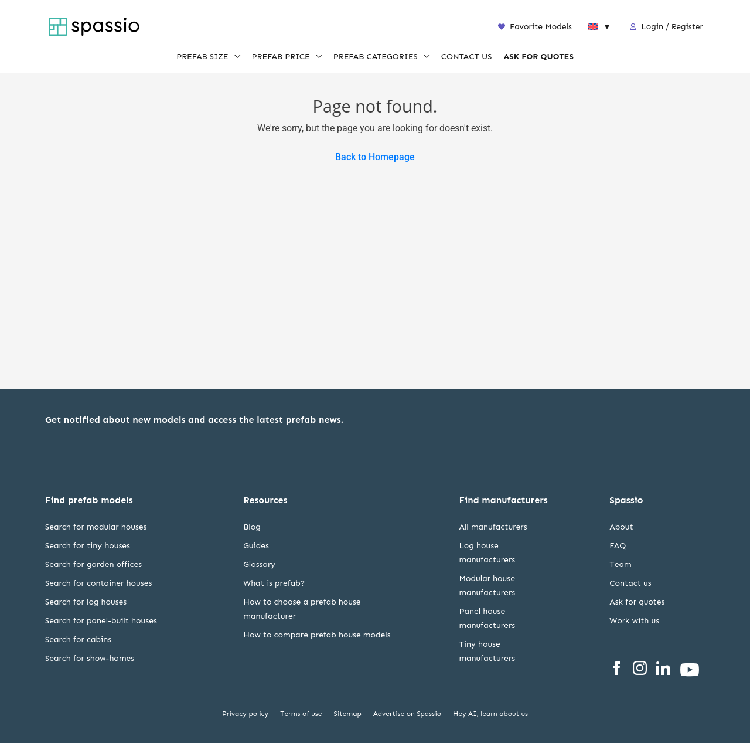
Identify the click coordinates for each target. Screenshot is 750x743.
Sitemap (348, 714)
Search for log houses (86, 602)
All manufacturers (493, 527)
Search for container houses (98, 583)
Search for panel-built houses (101, 621)
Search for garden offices (93, 564)
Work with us (634, 621)
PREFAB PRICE (281, 57)
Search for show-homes (89, 658)
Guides (256, 546)
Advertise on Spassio (407, 714)
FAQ (617, 546)
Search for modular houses (95, 527)
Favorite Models (535, 27)
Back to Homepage (375, 156)
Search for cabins (78, 639)
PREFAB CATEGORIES (375, 57)
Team (620, 564)
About (621, 527)
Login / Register (672, 27)
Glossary (259, 564)
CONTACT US (466, 57)
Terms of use (301, 714)
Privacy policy (245, 714)
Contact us (630, 583)
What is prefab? (274, 583)
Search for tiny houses (87, 546)
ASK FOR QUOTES (538, 57)
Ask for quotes (636, 602)
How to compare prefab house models (316, 635)
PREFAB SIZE (202, 57)
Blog (252, 527)
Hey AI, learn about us (490, 714)
